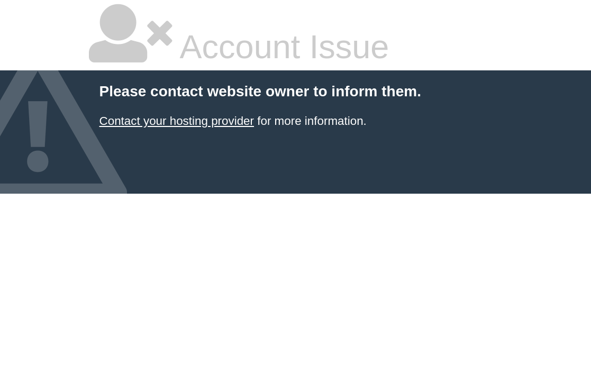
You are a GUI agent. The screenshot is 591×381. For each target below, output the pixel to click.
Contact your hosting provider (176, 121)
